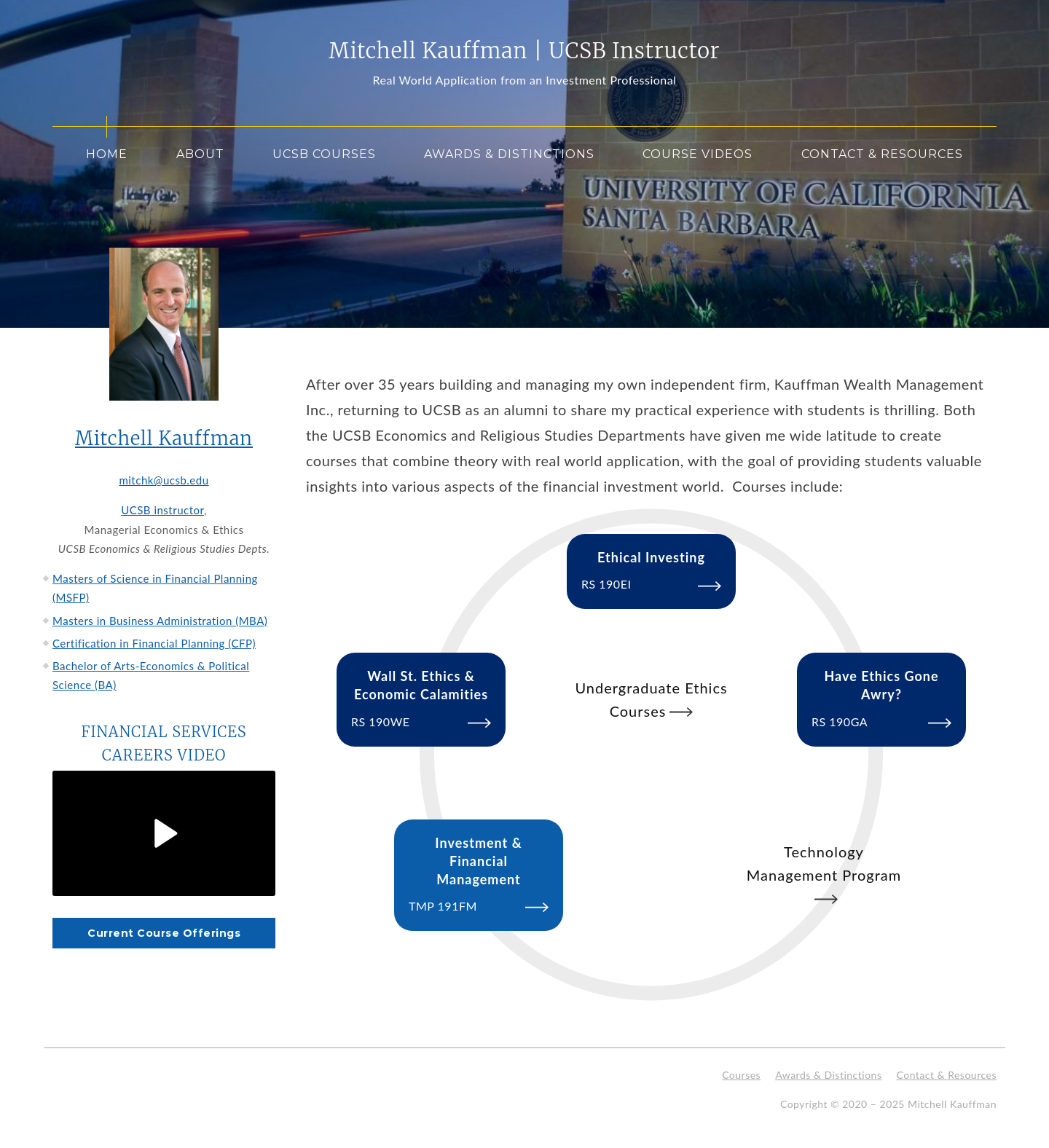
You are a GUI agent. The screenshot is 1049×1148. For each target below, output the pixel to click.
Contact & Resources (882, 154)
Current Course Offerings (163, 933)
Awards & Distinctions (509, 154)
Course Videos (698, 154)
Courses (741, 1075)
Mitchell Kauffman (164, 438)
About (200, 154)
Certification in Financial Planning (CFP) (154, 643)
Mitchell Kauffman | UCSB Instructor (524, 51)
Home (106, 154)
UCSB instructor (162, 509)
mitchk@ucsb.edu (163, 480)
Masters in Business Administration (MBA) (159, 620)
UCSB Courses (324, 154)
